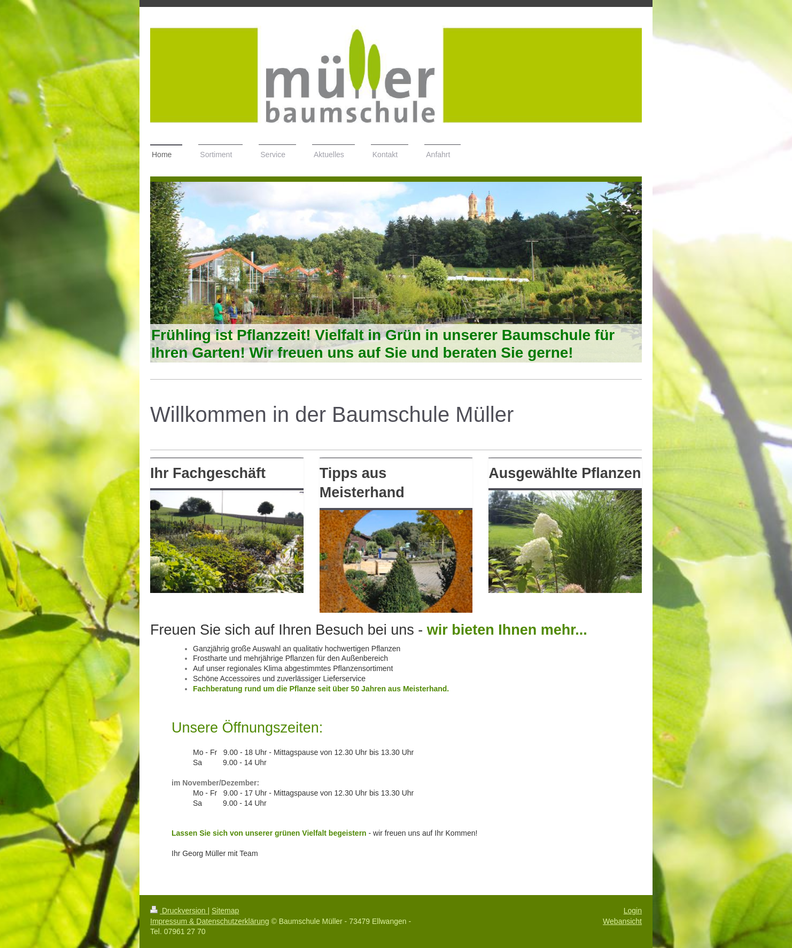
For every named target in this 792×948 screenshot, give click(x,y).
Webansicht (622, 921)
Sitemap (225, 910)
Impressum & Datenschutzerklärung (209, 921)
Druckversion (178, 910)
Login (633, 910)
